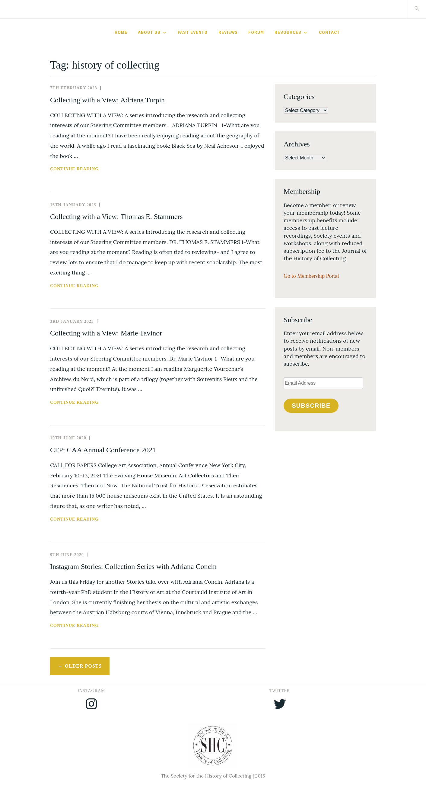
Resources (288, 32)
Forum (256, 32)
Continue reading (90, 169)
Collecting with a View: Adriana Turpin (107, 100)
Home (121, 32)
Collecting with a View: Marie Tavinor (106, 333)
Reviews (228, 32)
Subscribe (311, 405)
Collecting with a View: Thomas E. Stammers (116, 216)
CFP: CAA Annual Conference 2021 (103, 450)
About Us (149, 32)
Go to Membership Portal (311, 276)
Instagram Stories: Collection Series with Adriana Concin (133, 566)
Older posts (83, 666)
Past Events (193, 32)
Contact (329, 32)
